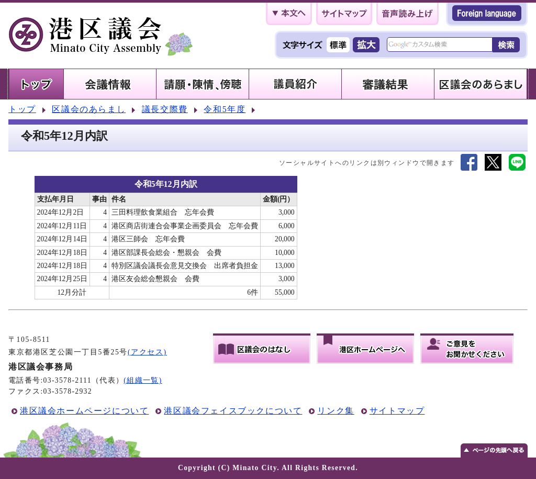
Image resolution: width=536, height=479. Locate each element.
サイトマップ (397, 410)
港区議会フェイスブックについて (233, 410)
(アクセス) (147, 352)
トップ (22, 109)
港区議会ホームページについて (84, 410)
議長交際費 (165, 109)
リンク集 (335, 410)
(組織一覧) (143, 380)
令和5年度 (224, 109)
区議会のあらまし (89, 109)
